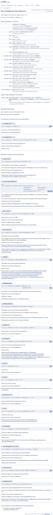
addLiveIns (15, 78)
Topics (15, 5)
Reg (24, 43)
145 (10, 242)
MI (32, 67)
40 (9, 146)
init (13, 31)
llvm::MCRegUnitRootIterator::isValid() (39, 317)
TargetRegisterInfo (29, 28)
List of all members (49, 11)
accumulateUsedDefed (14, 97)
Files (32, 5)
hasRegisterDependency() (18, 357)
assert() (22, 203)
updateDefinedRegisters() (8, 278)
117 (10, 347)
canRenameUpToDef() (28, 175)
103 (10, 435)
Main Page (3, 5)
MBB (35, 74)
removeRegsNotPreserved (18, 56)
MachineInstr (27, 67)
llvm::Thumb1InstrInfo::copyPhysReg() (17, 249)
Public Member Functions (36, 9)
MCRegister (20, 43)
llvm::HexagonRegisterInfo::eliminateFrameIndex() (20, 206)
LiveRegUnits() (28, 203)
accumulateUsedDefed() (14, 132)
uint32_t (32, 56)
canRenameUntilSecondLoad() (15, 175)
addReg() (9, 172)
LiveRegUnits (7, 7)
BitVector (24, 82)
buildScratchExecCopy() (7, 272)
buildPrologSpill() (42, 271)
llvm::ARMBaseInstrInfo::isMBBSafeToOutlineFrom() (14, 176)
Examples (37, 5)
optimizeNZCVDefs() (6, 252)
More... (26, 15)
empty (13, 39)
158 (10, 220)
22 (9, 457)
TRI (36, 28)
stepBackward (15, 67)
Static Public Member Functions (46, 9)
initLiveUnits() (33, 225)
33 (9, 315)
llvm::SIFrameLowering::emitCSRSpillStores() (12, 274)
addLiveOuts (15, 74)
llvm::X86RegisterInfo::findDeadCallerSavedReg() (39, 249)
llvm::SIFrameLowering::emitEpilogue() (32, 274)
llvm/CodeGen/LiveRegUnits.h (14, 17)
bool (10, 39)
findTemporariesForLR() (37, 355)
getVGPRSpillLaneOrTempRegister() (10, 277)
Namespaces (21, 5)
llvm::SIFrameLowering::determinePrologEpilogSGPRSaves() (27, 272)
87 (9, 266)
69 (9, 170)
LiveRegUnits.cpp (17, 170)
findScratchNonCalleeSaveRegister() (29, 275)
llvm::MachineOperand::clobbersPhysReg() (17, 317)
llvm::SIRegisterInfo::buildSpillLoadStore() (18, 352)
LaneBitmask (33, 46)
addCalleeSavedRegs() (22, 245)
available (14, 63)
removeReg (14, 52)
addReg (14, 43)
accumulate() (11, 271)
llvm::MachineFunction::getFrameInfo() (37, 245)
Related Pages (10, 5)
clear (13, 35)
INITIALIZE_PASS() (39, 206)
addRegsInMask (16, 59)
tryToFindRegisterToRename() (34, 277)
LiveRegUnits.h (16, 114)
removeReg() (16, 496)
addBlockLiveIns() (11, 222)
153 (10, 403)
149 (10, 476)
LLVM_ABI (6, 56)
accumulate (15, 71)
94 (9, 294)
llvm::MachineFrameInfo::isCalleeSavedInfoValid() (13, 246)
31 (9, 114)
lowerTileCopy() (38, 250)
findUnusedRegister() (7, 357)
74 (9, 417)
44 (9, 494)
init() (8, 148)
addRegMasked (15, 46)
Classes (27, 5)
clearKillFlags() (32, 352)
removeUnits (15, 86)
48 (9, 201)
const (21, 28)
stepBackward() (23, 277)
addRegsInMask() (16, 172)
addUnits (14, 82)
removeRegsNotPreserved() (28, 496)
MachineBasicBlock (28, 74)
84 (9, 386)
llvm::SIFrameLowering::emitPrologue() (17, 225)
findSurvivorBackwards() (25, 355)
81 (9, 372)
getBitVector (15, 89)
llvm (1, 7)
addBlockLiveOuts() (11, 245)
